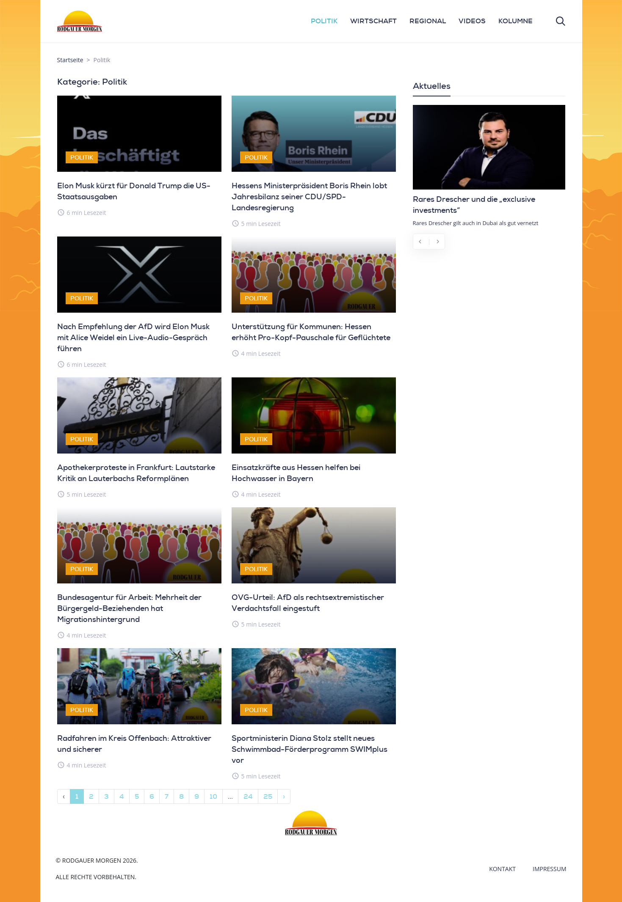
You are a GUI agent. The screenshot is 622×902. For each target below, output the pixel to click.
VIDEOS (472, 20)
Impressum (550, 869)
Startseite (70, 60)
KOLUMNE (515, 20)
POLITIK (324, 20)
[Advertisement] (489, 319)
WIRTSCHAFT (373, 20)
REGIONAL (427, 20)
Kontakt (502, 869)
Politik (81, 157)
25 (267, 796)
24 (248, 796)
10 (213, 796)
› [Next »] (284, 796)
